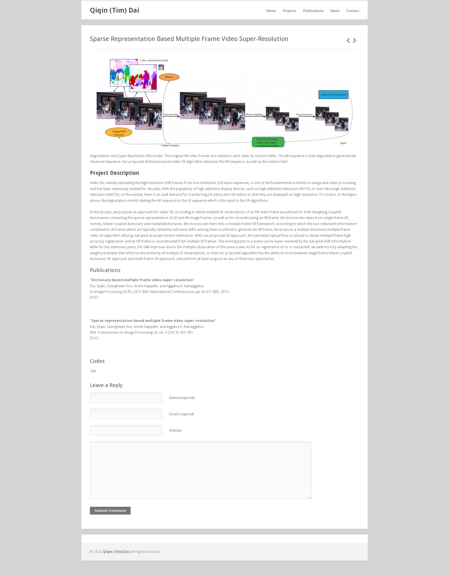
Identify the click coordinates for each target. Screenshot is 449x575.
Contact (352, 11)
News (334, 11)
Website (175, 431)
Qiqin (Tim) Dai (114, 10)
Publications (313, 11)
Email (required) (181, 414)
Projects (289, 11)
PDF (94, 298)
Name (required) (181, 398)
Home (271, 11)
